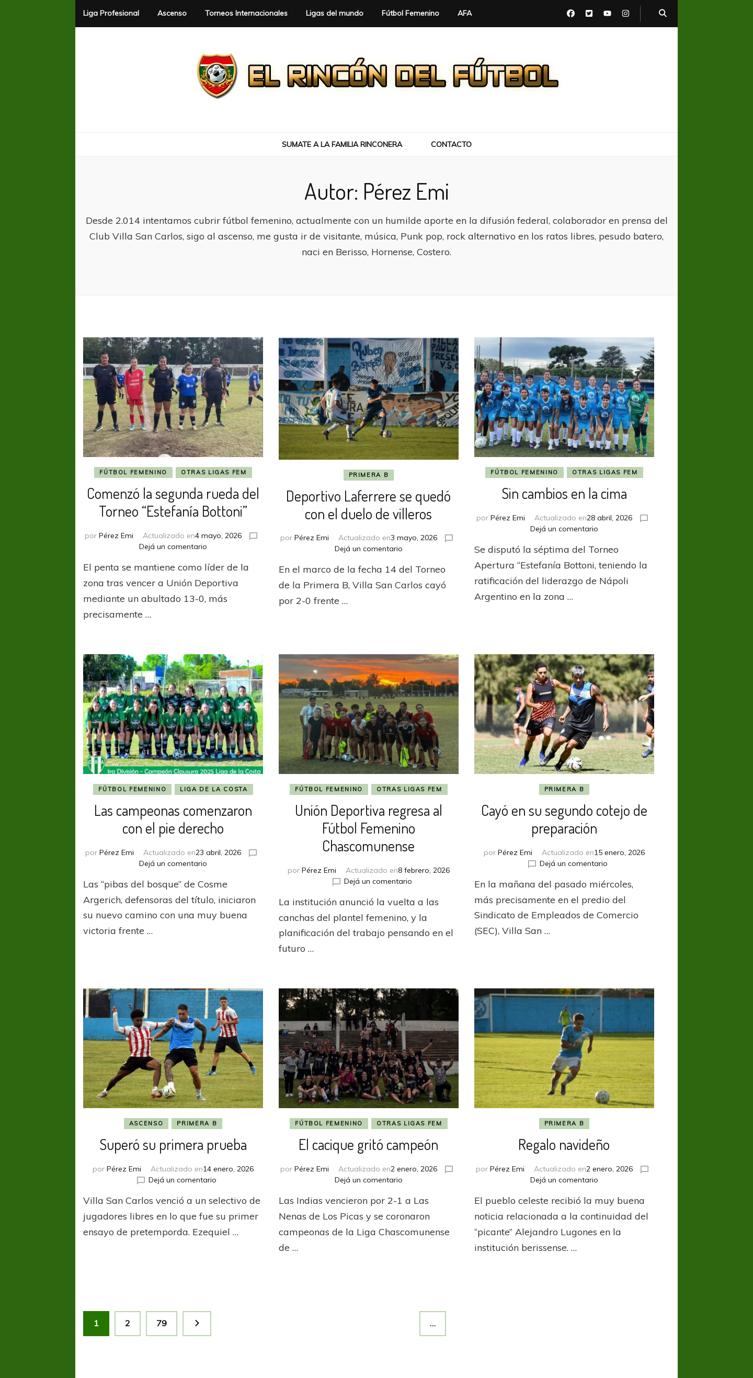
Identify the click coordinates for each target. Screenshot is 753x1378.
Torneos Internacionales (246, 13)
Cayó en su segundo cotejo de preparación (564, 819)
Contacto (451, 144)
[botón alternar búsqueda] (663, 13)
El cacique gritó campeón (368, 1144)
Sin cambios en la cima (564, 493)
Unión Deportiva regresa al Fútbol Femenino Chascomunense (368, 828)
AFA (465, 13)
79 (166, 1320)
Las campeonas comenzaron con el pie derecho (173, 819)
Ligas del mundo (334, 13)
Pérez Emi (116, 535)
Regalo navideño (564, 1144)
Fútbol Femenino (410, 13)
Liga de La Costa (213, 789)
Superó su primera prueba (173, 1144)
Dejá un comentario (173, 546)
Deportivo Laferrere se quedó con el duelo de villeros (368, 504)
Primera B (369, 475)
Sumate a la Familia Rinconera (342, 144)
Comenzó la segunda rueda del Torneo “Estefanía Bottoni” (173, 502)
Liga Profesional (111, 13)
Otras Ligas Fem (214, 472)
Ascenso (172, 13)
